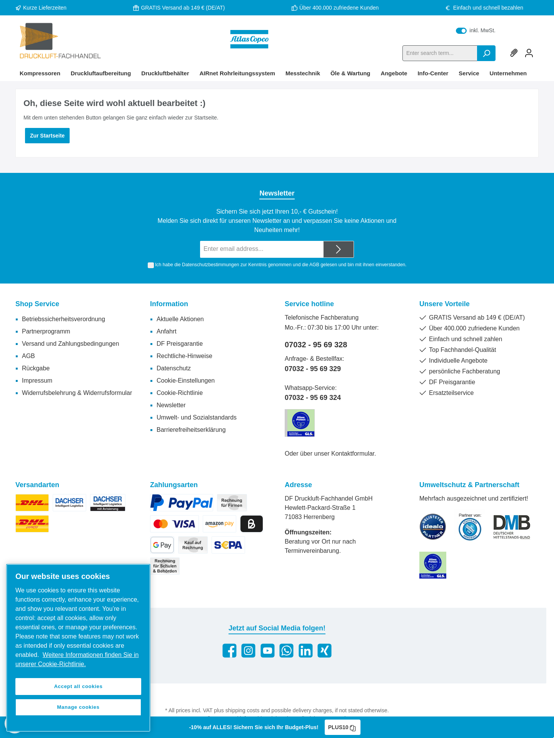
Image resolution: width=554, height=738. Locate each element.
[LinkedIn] (305, 650)
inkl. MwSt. (476, 30)
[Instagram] (248, 650)
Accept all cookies (78, 686)
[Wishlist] (515, 53)
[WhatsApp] (286, 650)
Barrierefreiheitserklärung (191, 429)
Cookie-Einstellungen (186, 380)
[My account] (529, 53)
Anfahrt (167, 331)
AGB (314, 264)
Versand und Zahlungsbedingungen (70, 343)
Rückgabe (36, 368)
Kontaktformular (352, 453)
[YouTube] (267, 650)
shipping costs (242, 710)
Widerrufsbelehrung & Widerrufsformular (77, 393)
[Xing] (324, 650)
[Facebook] (229, 650)
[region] (78, 648)
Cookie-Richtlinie (180, 393)
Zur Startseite (47, 136)
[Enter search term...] (439, 53)
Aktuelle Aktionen (180, 319)
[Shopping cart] (538, 49)
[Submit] (338, 249)
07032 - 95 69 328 (316, 344)
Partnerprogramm (46, 331)
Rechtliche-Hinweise (184, 356)
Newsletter (171, 405)
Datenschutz (174, 368)
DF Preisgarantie (180, 343)
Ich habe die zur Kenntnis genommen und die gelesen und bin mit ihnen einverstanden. (281, 264)
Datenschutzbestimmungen (210, 264)
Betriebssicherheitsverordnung (63, 319)
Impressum (37, 380)
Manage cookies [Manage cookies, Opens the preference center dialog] (78, 707)
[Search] (486, 53)
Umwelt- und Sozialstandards (197, 417)
